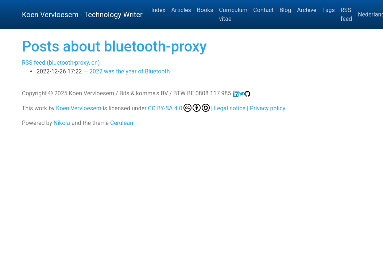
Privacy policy (268, 108)
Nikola (62, 122)
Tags (328, 10)
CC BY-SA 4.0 (179, 108)
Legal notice (230, 108)
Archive (306, 10)
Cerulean (121, 122)
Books (205, 10)
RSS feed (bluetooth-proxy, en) (61, 62)
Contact (263, 10)
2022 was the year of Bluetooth (129, 71)
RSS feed (346, 14)
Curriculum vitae (233, 14)
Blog (285, 10)
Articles (181, 10)
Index (158, 10)
